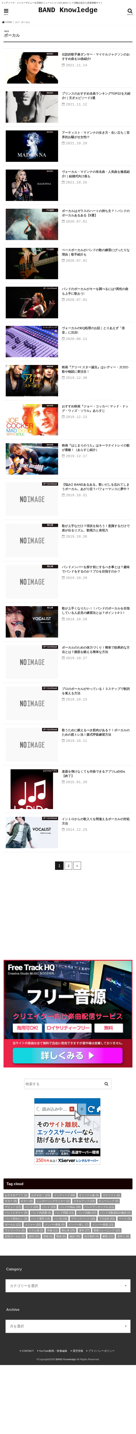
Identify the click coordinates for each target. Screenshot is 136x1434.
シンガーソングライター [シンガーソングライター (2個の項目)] (53, 1270)
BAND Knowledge (68, 10)
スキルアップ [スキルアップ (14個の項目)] (84, 1270)
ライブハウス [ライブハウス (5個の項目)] (15, 1299)
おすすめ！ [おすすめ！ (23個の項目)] (40, 1264)
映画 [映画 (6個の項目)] (61, 1305)
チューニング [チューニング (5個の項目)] (108, 1270)
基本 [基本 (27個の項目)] (84, 1299)
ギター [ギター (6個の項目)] (27, 1270)
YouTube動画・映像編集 (53, 1419)
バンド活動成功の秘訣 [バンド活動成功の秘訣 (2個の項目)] (115, 1281)
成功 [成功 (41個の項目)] (34, 1305)
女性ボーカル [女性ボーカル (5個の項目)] (15, 1305)
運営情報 (78, 1419)
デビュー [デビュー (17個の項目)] (13, 1275)
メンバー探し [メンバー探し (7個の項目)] (78, 1293)
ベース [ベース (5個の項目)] (125, 1287)
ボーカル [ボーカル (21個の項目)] (13, 1293)
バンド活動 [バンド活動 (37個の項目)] (86, 1281)
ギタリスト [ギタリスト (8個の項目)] (111, 1264)
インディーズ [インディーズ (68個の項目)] (64, 1264)
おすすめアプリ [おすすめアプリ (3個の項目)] (16, 1264)
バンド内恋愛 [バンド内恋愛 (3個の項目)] (41, 1281)
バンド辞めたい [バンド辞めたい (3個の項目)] (16, 1287)
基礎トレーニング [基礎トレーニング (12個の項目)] (107, 1299)
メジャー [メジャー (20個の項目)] (33, 1293)
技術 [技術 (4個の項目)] (48, 1305)
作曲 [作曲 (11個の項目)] (52, 1299)
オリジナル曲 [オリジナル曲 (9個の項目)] (89, 1264)
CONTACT (28, 1419)
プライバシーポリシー (101, 1419)
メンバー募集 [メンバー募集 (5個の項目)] (54, 1293)
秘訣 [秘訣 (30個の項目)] (75, 1305)
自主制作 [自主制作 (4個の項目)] (91, 1305)
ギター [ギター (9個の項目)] (11, 1270)
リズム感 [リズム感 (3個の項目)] (36, 1299)
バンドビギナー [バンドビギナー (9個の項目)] (16, 1281)
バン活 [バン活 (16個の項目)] (60, 1287)
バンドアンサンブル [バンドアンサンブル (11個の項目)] (99, 1275)
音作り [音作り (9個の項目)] (123, 1305)
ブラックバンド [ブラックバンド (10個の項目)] (83, 1287)
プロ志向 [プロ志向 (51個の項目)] (107, 1287)
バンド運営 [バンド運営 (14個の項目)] (40, 1287)
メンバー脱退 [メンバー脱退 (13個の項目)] (103, 1293)
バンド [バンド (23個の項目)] (31, 1275)
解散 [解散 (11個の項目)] (108, 1305)
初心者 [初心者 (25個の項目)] (68, 1299)
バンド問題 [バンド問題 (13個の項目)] (64, 1281)
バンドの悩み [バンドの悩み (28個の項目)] (70, 1275)
